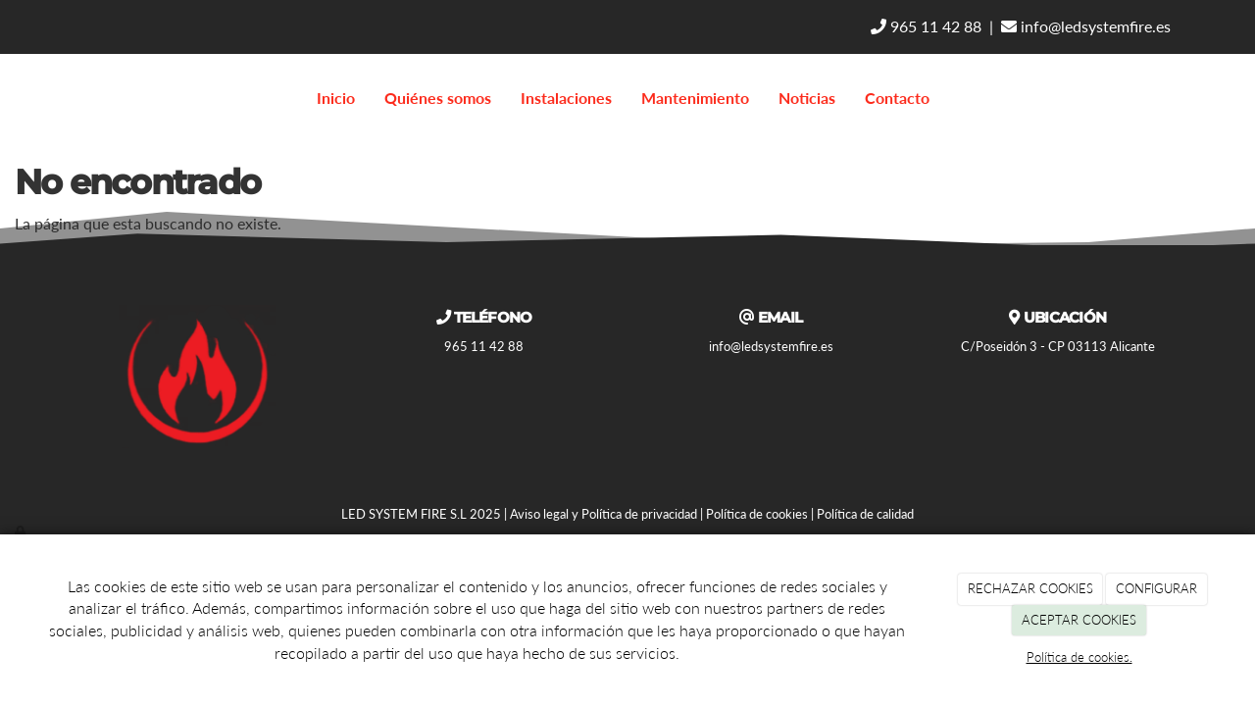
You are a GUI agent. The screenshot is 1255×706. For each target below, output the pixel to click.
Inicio (336, 97)
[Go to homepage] (10, 98)
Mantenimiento (695, 97)
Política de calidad (865, 514)
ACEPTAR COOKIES (1079, 620)
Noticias (806, 97)
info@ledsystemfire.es (1086, 26)
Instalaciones (566, 97)
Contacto (897, 97)
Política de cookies (757, 514)
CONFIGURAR (1156, 588)
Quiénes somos (437, 97)
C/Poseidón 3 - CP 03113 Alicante (1058, 346)
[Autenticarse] (21, 531)
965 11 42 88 (926, 26)
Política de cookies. (1079, 657)
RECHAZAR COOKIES (1030, 588)
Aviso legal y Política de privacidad (603, 514)
